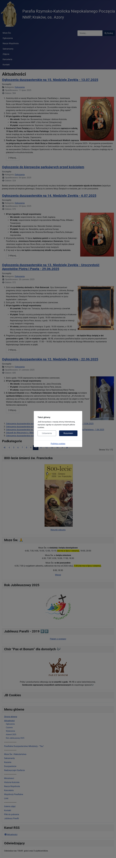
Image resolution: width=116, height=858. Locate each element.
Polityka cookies (58, 443)
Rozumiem (68, 433)
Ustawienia (47, 433)
